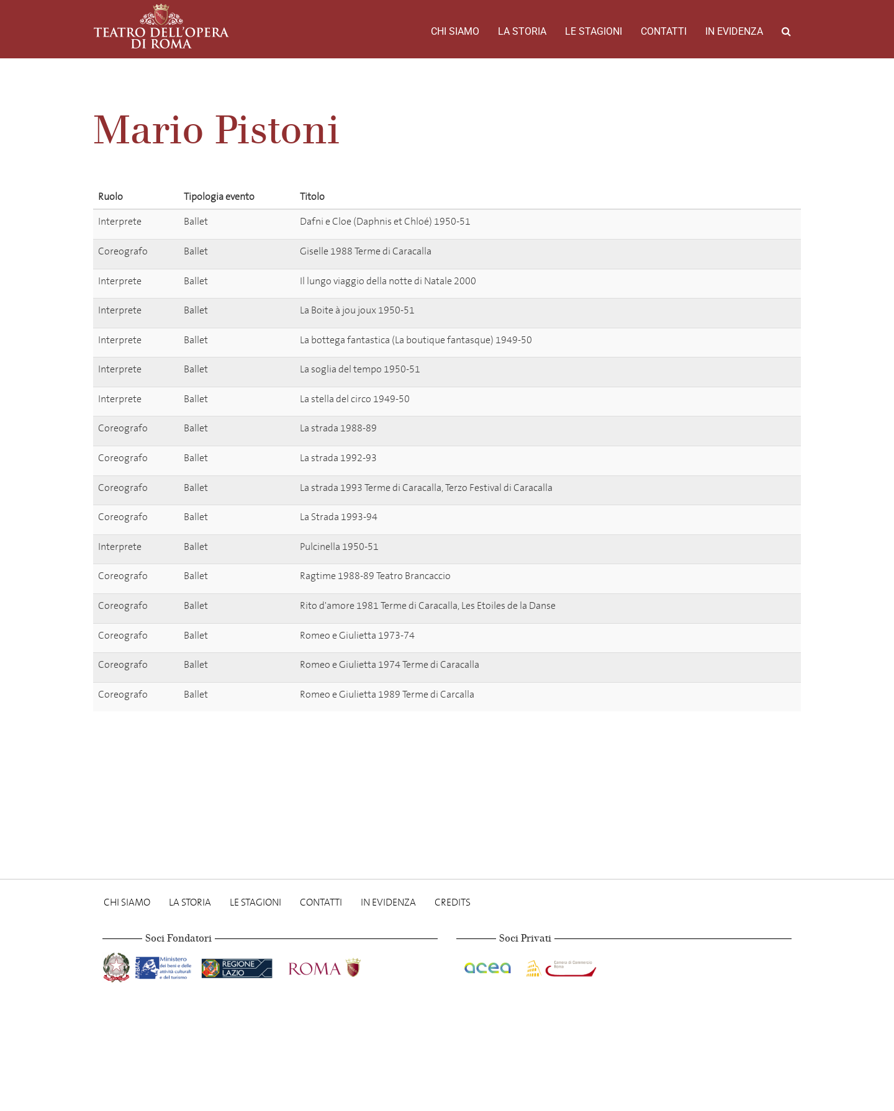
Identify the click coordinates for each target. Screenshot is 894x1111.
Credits (453, 902)
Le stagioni (593, 31)
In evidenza (734, 31)
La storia (522, 31)
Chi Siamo (455, 31)
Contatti (664, 31)
